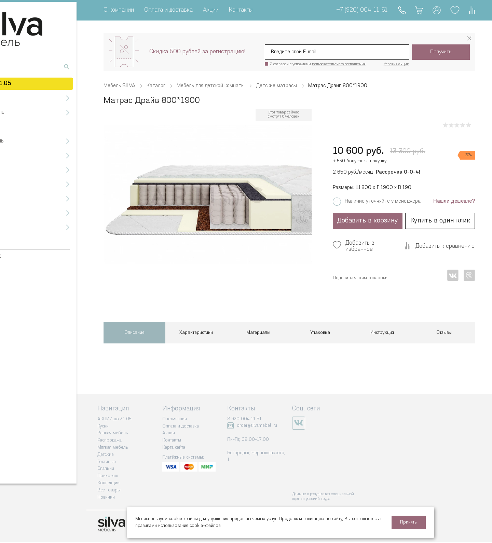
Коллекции (108, 483)
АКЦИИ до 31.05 (114, 419)
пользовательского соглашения (339, 64)
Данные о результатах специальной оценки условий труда (323, 496)
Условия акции (396, 64)
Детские (105, 454)
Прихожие (107, 476)
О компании (119, 10)
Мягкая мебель (112, 447)
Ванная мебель (112, 433)
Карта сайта (173, 447)
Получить (440, 52)
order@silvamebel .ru (257, 425)
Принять (408, 522)
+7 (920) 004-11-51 (359, 10)
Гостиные (106, 462)
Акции (211, 10)
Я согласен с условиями (318, 64)
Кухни (103, 426)
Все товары (109, 490)
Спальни (105, 468)
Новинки (106, 497)
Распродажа (109, 440)
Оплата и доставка (168, 10)
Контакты (240, 10)
